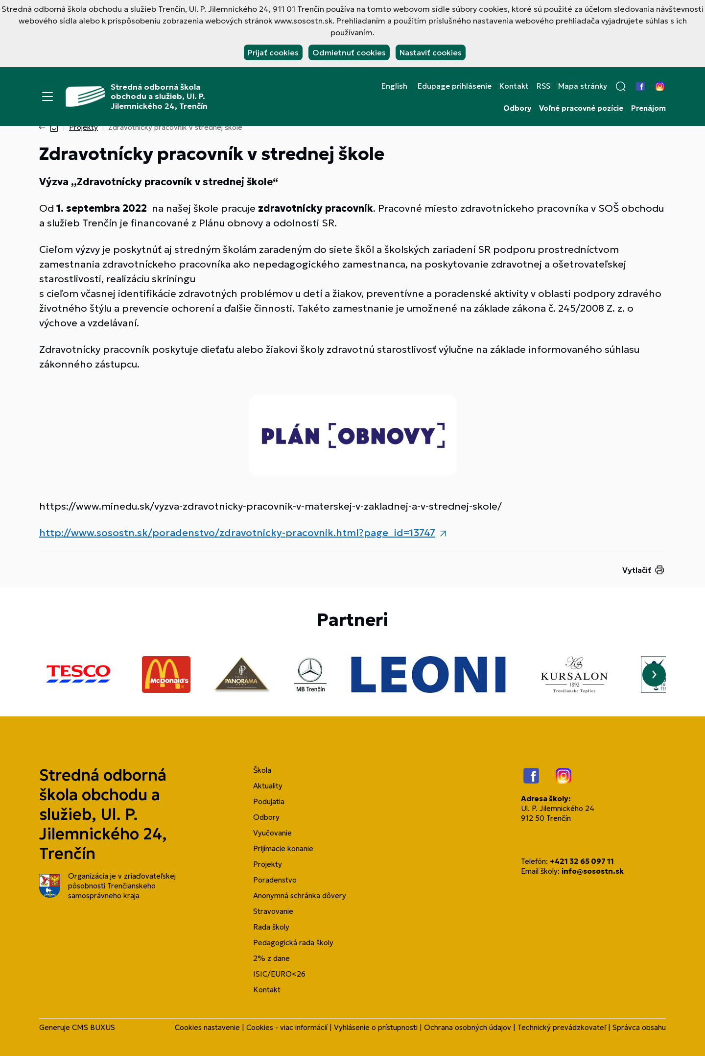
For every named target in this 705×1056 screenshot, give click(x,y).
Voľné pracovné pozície (581, 108)
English (394, 86)
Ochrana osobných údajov (467, 1027)
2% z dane (271, 958)
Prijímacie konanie (283, 848)
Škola (262, 770)
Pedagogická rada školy (293, 942)
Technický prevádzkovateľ (561, 1027)
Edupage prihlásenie (455, 86)
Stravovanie (273, 911)
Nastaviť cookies (431, 52)
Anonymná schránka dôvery (299, 895)
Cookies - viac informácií (287, 1027)
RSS (543, 86)
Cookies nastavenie (207, 1027)
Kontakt (514, 86)
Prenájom (648, 108)
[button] (621, 86)
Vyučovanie (272, 832)
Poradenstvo (275, 879)
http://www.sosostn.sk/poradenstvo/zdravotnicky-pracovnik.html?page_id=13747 (237, 532)
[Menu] (47, 96)
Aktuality (267, 785)
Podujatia (268, 801)
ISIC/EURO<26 (279, 974)
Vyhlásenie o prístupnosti (376, 1027)
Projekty (83, 127)
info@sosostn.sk (593, 871)
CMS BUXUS (93, 1027)
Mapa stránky (582, 86)
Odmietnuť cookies (349, 52)
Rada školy (271, 927)
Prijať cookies (273, 52)
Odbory (517, 108)
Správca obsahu (639, 1027)
